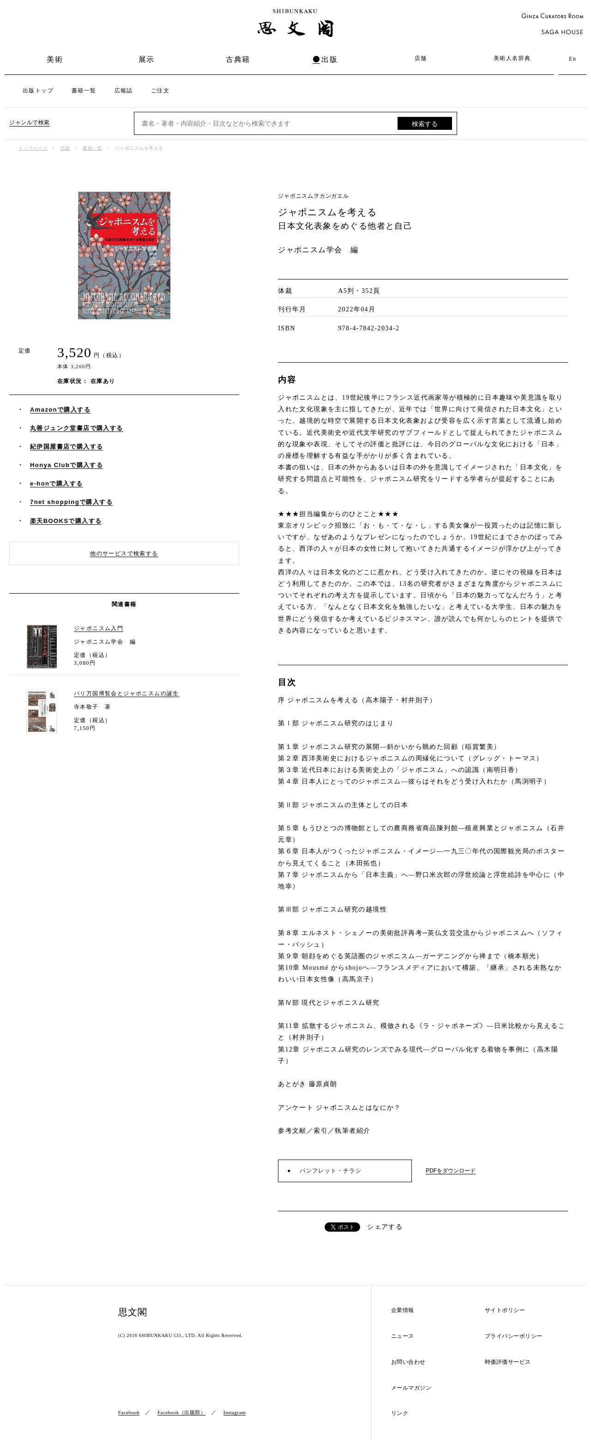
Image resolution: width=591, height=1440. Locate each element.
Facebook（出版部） (181, 1412)
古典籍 (238, 59)
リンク (400, 1413)
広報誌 (124, 90)
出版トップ (38, 90)
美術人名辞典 (512, 58)
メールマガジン (411, 1388)
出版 (329, 59)
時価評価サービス (508, 1362)
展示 (147, 59)
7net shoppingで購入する (71, 501)
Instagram (234, 1412)
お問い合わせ (408, 1362)
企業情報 (402, 1310)
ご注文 (160, 90)
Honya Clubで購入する (66, 465)
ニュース (402, 1336)
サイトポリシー (505, 1310)
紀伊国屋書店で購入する (66, 446)
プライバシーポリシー (514, 1336)
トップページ (33, 148)
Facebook (129, 1412)
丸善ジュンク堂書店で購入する (76, 428)
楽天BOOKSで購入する (66, 520)
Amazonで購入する (60, 409)
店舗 (421, 58)
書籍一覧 (84, 90)
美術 (55, 59)
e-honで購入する (56, 483)
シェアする (385, 1226)
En (572, 58)
